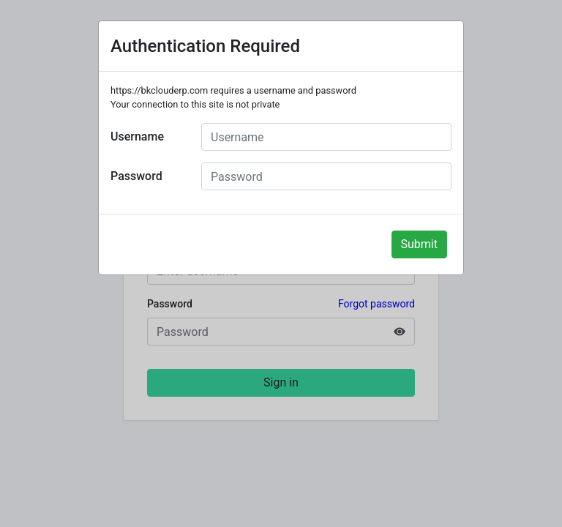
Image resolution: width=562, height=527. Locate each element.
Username (137, 136)
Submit (419, 244)
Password (136, 176)
